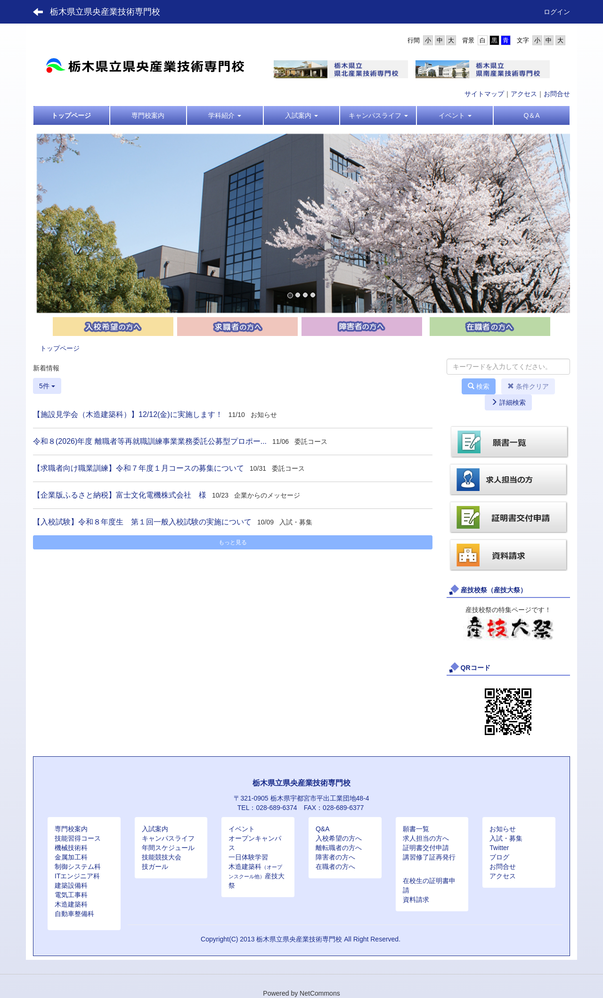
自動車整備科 (74, 913)
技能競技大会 (161, 857)
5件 (47, 386)
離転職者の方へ (339, 847)
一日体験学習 (248, 857)
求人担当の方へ (426, 838)
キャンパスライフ (168, 838)
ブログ (499, 857)
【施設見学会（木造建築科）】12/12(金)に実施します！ (128, 414)
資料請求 (416, 899)
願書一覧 (416, 829)
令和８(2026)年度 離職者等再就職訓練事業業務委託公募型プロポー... (150, 441)
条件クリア (528, 386)
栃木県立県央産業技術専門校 (105, 11)
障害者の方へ (335, 857)
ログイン (557, 12)
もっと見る (233, 542)
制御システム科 (78, 866)
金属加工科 (71, 857)
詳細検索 (508, 402)
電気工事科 (71, 895)
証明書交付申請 (426, 847)
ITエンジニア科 (77, 876)
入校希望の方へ (339, 838)
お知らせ (502, 829)
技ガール (155, 866)
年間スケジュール (168, 847)
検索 (478, 386)
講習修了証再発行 (429, 857)
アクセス (524, 94)
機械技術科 (71, 847)
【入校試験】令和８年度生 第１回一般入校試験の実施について (142, 522)
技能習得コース (78, 838)
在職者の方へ (335, 866)
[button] (225, 115)
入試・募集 (505, 838)
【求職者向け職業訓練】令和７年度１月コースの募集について (138, 468)
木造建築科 (71, 904)
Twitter (499, 847)
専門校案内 (71, 829)
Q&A (323, 829)
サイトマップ (484, 94)
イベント (241, 829)
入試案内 (155, 829)
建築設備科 (71, 885)
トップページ (60, 348)
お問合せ (557, 94)
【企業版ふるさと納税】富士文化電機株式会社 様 (119, 495)
